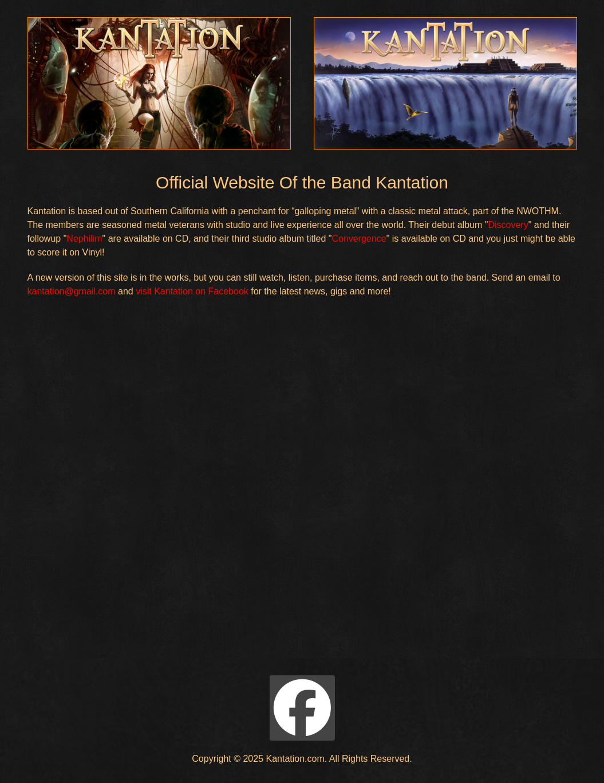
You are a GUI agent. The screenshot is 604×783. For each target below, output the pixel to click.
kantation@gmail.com (71, 291)
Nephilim (84, 238)
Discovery (508, 225)
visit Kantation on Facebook (192, 291)
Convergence (358, 238)
